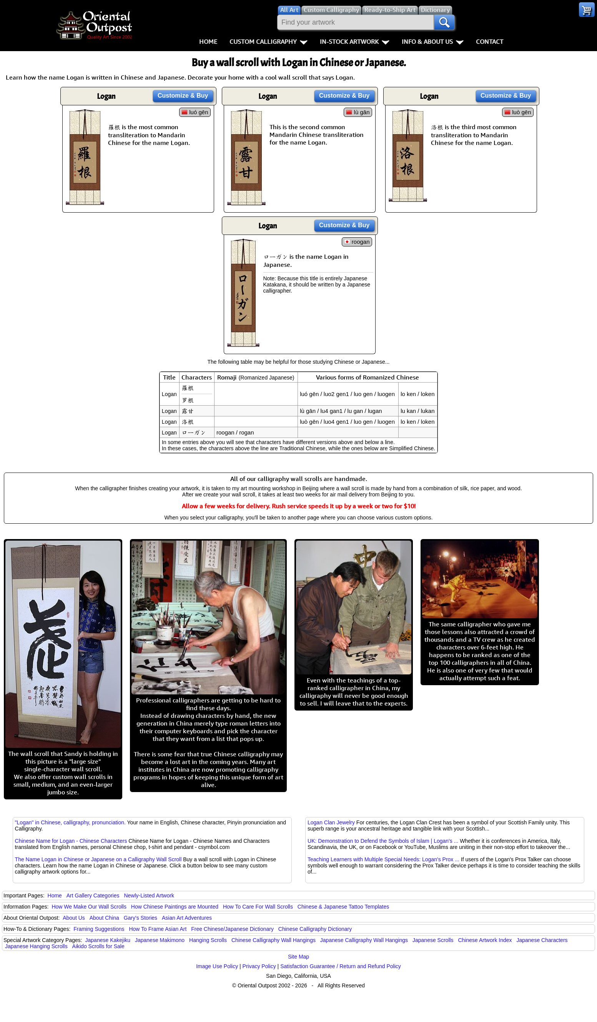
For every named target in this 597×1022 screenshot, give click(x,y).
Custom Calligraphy (268, 41)
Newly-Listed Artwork (149, 895)
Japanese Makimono (160, 940)
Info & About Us (433, 41)
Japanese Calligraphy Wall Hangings (364, 940)
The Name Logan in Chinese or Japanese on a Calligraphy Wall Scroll (98, 859)
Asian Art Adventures (187, 918)
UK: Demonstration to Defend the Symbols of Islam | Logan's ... (383, 841)
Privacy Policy (259, 966)
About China (104, 918)
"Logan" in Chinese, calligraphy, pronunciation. (70, 822)
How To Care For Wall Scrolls (258, 907)
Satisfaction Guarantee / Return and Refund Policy (340, 966)
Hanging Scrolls (208, 940)
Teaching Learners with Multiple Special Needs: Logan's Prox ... (383, 859)
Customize (183, 95)
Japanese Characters (541, 940)
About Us (74, 918)
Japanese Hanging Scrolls (36, 946)
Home (208, 41)
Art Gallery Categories (93, 895)
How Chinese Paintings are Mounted (174, 907)
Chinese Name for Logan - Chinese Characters (71, 841)
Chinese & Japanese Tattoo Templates (343, 907)
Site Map (298, 957)
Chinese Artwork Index (485, 940)
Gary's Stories (140, 918)
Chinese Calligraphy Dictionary (315, 929)
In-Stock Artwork (354, 41)
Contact (489, 41)
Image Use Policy (217, 966)
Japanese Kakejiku (108, 940)
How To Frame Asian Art (157, 929)
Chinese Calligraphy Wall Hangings (273, 940)
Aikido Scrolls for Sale (98, 946)
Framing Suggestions (98, 929)
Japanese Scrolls (433, 940)
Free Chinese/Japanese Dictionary (232, 929)
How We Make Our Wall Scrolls (89, 907)
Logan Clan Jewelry (331, 822)
